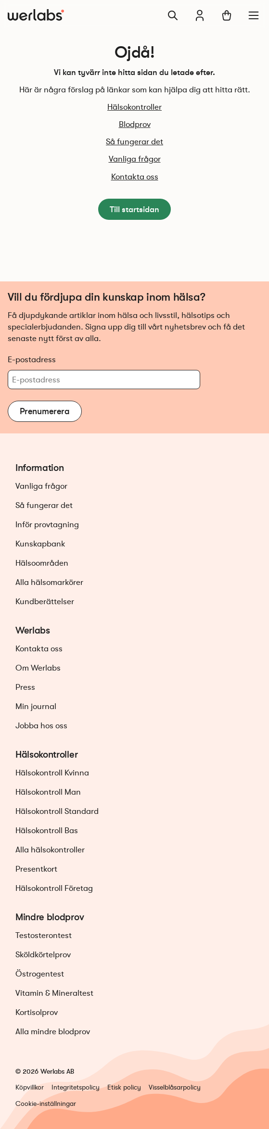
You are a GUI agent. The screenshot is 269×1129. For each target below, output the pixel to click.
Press (25, 687)
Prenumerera (45, 411)
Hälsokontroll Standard (57, 811)
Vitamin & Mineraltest (54, 993)
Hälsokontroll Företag (54, 888)
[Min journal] (199, 15)
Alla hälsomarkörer (49, 582)
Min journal (35, 706)
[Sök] (172, 15)
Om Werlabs (38, 667)
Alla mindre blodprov (52, 1031)
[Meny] (253, 15)
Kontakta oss (134, 176)
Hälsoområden (41, 563)
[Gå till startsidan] (36, 15)
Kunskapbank (40, 543)
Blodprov (135, 124)
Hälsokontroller (134, 107)
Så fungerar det (134, 141)
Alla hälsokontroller (50, 849)
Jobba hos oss (41, 725)
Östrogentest (39, 973)
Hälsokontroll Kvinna (52, 772)
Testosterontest (43, 935)
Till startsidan (134, 209)
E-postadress (32, 359)
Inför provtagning (47, 524)
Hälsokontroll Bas (46, 830)
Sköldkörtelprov (43, 954)
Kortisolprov (36, 1012)
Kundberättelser (44, 601)
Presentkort (36, 869)
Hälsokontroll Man (48, 792)
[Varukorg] (226, 15)
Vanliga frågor (135, 159)
